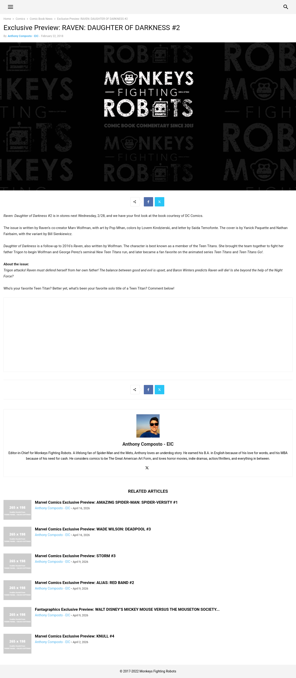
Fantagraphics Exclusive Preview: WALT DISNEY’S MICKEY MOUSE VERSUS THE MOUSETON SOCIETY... (127, 609)
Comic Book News (41, 18)
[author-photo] (148, 437)
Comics (20, 18)
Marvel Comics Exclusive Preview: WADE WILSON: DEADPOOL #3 (93, 529)
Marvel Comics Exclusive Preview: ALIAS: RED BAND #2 (84, 582)
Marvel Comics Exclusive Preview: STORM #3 (75, 555)
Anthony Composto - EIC (23, 36)
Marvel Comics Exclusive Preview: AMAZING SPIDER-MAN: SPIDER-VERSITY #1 (106, 502)
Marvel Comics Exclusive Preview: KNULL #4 (74, 636)
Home (7, 18)
